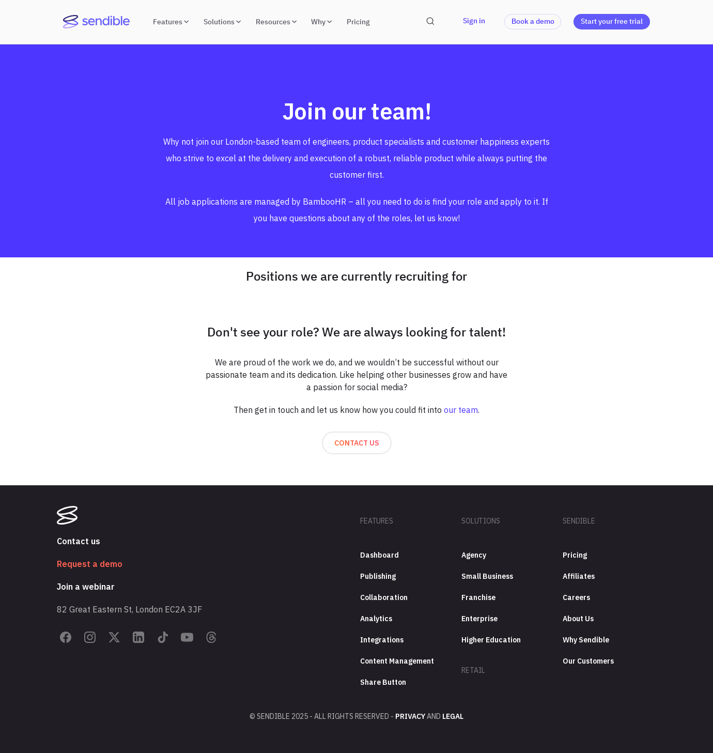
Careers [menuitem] (576, 597)
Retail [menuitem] (473, 670)
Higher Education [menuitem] (491, 639)
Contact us (356, 443)
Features (172, 21)
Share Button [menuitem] (383, 682)
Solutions (223, 21)
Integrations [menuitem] (382, 639)
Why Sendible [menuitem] (586, 639)
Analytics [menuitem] (376, 618)
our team (461, 410)
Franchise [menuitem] (478, 597)
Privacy (410, 716)
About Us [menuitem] (578, 618)
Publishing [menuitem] (378, 576)
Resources (277, 21)
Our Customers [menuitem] (588, 661)
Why (322, 21)
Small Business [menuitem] (487, 576)
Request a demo (89, 564)
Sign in (474, 20)
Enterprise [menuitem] (479, 618)
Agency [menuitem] (473, 555)
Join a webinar (86, 586)
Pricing (358, 21)
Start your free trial (612, 21)
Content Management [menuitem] (397, 661)
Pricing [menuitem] (575, 555)
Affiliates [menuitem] (579, 576)
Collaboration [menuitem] (384, 597)
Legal (452, 716)
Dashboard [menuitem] (379, 555)
